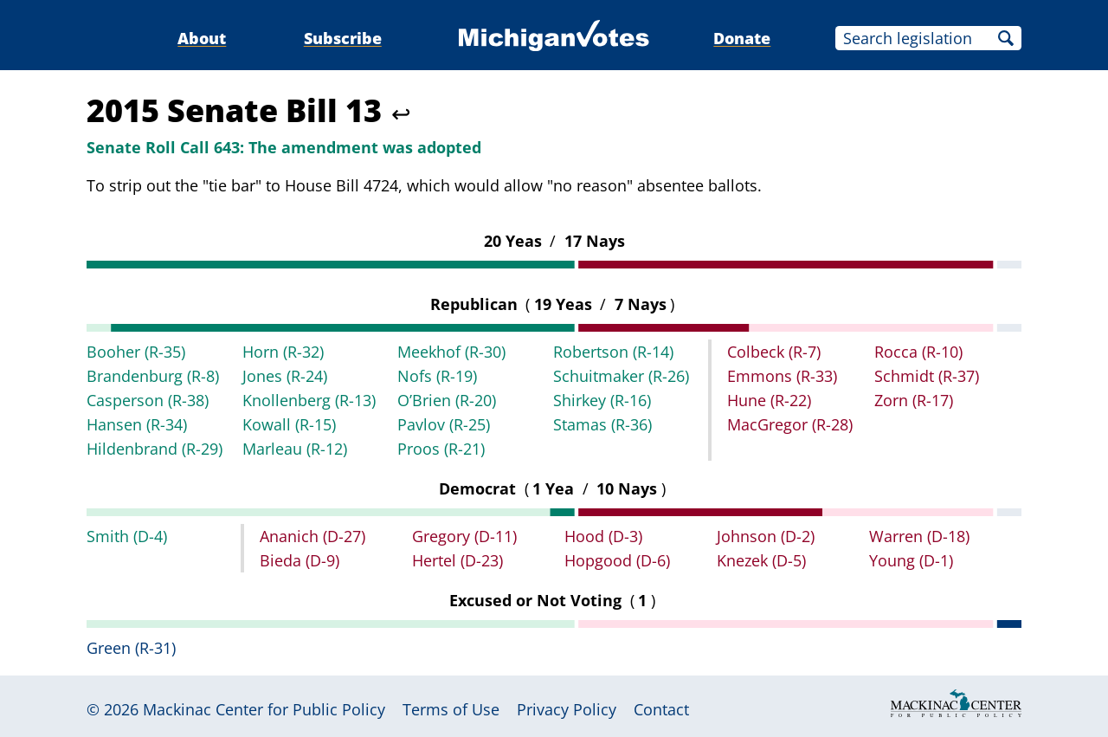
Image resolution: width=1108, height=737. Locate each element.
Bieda (299, 560)
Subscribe (343, 38)
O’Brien (446, 400)
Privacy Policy (566, 709)
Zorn (913, 400)
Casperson (148, 400)
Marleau (294, 448)
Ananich (312, 536)
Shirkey (602, 400)
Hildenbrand (154, 448)
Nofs (437, 375)
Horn (283, 351)
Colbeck (774, 351)
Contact (661, 709)
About (201, 38)
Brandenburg (153, 375)
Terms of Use (451, 709)
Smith (127, 536)
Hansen (137, 424)
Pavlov (443, 424)
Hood (603, 536)
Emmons (782, 375)
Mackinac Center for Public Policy (264, 709)
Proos (441, 448)
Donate (741, 38)
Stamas (602, 424)
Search (1005, 38)
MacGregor (790, 424)
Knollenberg (309, 400)
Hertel (457, 560)
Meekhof (451, 351)
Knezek (761, 560)
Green (131, 647)
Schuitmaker (621, 375)
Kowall (289, 424)
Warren (919, 536)
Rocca (918, 351)
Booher (136, 351)
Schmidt (926, 375)
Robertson (613, 351)
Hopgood (617, 560)
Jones (284, 375)
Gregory (464, 536)
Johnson (766, 536)
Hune (769, 400)
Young (911, 560)
